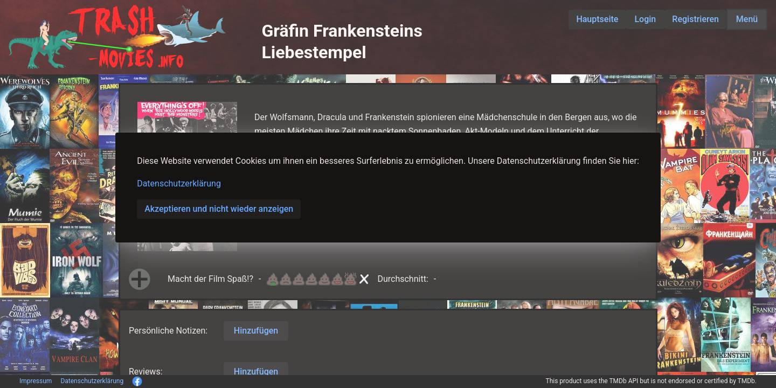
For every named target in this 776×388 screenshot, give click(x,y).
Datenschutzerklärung (179, 183)
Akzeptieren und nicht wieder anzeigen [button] (218, 209)
